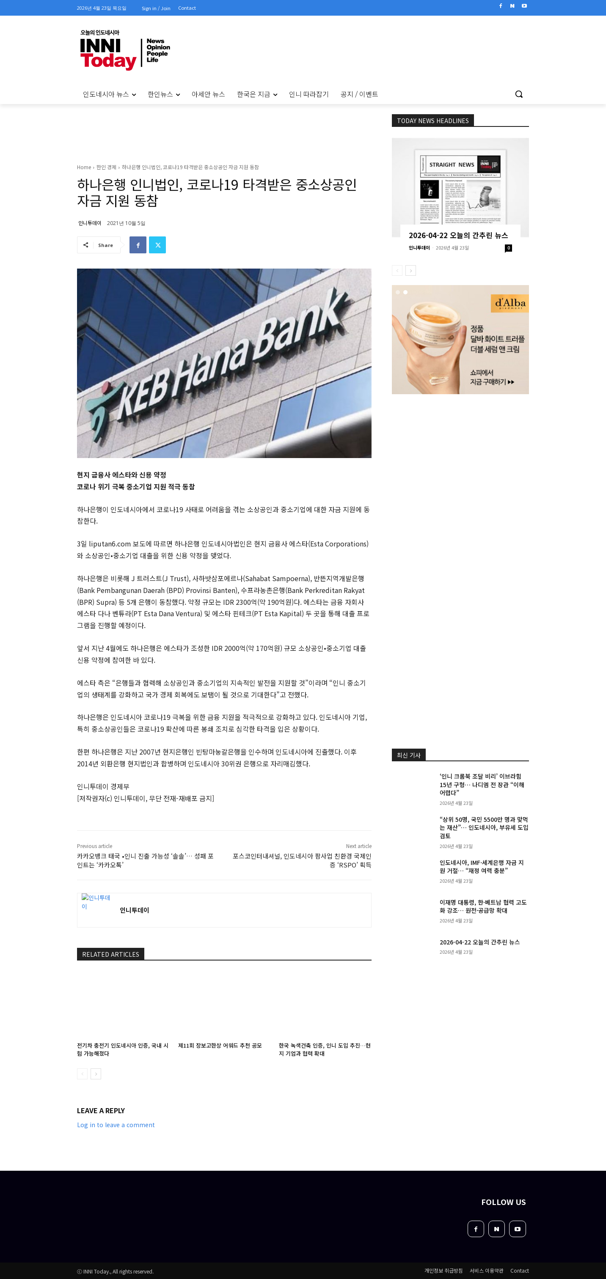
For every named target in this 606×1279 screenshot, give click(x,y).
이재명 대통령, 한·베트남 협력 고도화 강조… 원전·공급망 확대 (483, 906)
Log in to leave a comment (116, 1124)
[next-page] (96, 1073)
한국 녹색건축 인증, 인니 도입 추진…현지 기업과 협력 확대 (325, 1049)
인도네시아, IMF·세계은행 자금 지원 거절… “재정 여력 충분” (482, 866)
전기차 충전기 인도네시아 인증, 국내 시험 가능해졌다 (122, 1049)
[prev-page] (82, 1073)
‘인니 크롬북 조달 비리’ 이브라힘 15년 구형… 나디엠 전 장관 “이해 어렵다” (482, 784)
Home (84, 166)
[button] (519, 94)
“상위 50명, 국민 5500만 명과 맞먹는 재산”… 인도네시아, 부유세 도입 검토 (484, 827)
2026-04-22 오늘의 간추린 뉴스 (458, 235)
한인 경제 (106, 166)
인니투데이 (90, 222)
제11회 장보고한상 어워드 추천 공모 (220, 1045)
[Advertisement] (40, 219)
